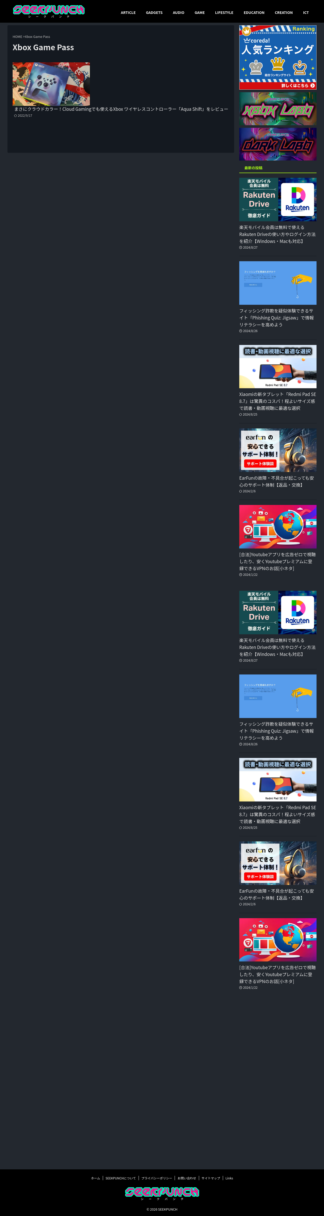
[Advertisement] (278, 1084)
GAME (200, 12)
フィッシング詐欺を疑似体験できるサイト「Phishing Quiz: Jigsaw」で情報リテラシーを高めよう (278, 317)
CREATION (284, 12)
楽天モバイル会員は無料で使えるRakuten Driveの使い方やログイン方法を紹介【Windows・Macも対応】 (273, 234)
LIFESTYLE (224, 12)
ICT (306, 12)
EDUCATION (254, 12)
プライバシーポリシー (156, 1177)
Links (229, 1177)
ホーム (95, 1177)
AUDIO (178, 12)
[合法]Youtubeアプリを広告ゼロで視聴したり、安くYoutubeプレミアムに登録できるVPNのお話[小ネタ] (277, 561)
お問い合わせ (186, 1177)
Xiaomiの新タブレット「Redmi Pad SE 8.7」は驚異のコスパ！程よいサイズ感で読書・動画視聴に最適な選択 (277, 401)
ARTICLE (128, 12)
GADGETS (154, 12)
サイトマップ (211, 1177)
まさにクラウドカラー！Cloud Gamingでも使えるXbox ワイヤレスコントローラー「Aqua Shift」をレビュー (160, 69)
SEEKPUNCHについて (121, 1177)
